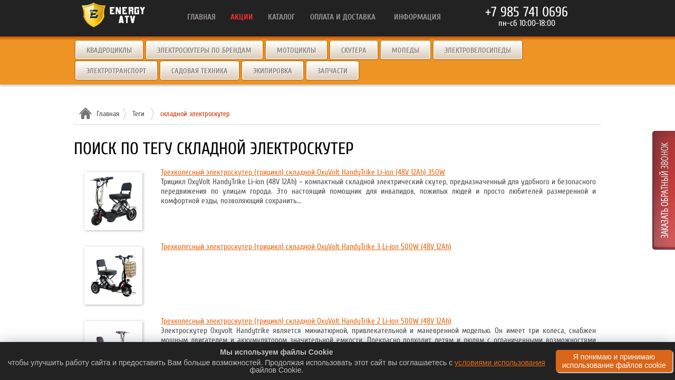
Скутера (354, 50)
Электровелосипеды (478, 50)
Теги (138, 113)
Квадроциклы (109, 50)
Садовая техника (199, 70)
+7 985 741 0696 (526, 12)
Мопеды (405, 50)
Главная (107, 113)
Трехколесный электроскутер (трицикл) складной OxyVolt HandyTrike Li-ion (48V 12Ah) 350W (303, 172)
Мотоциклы (296, 50)
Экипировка (272, 70)
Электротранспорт (116, 70)
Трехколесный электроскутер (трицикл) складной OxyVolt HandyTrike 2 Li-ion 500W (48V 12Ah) (306, 321)
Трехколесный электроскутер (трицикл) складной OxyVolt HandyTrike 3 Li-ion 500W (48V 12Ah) (306, 246)
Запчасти (332, 70)
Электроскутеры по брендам (204, 50)
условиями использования (500, 362)
